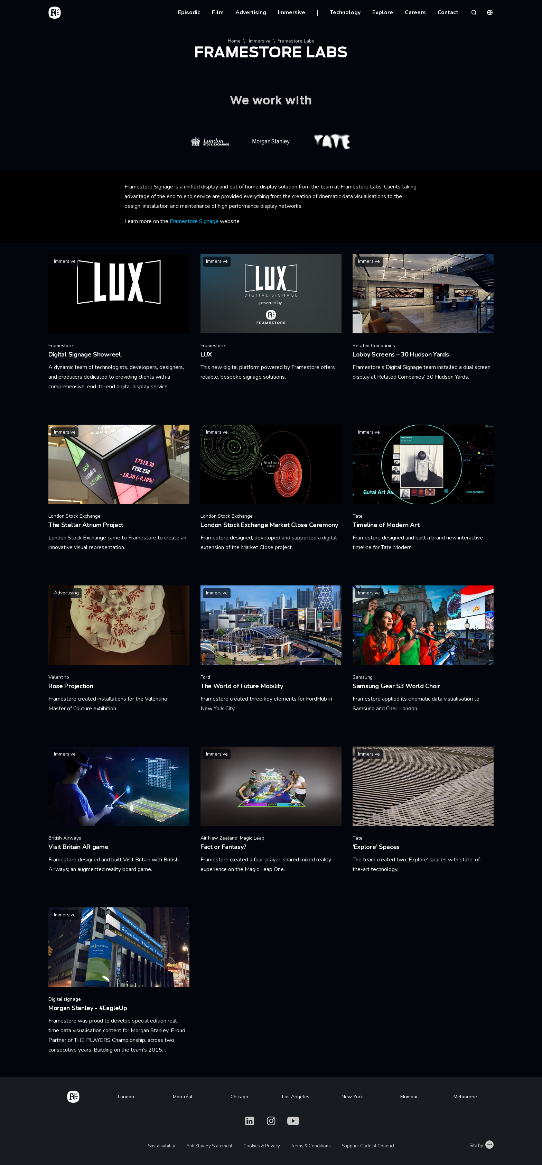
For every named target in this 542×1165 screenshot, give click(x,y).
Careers (415, 12)
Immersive (291, 12)
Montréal (183, 1096)
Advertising (250, 12)
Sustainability (161, 1146)
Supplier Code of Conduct (368, 1146)
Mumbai (408, 1096)
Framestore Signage (194, 221)
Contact (448, 12)
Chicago (239, 1096)
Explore (382, 12)
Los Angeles (295, 1096)
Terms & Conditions (311, 1146)
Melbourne (465, 1096)
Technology (345, 12)
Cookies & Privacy (261, 1146)
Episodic (189, 12)
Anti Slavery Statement (209, 1146)
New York (352, 1096)
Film (218, 12)
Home (234, 41)
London (126, 1096)
